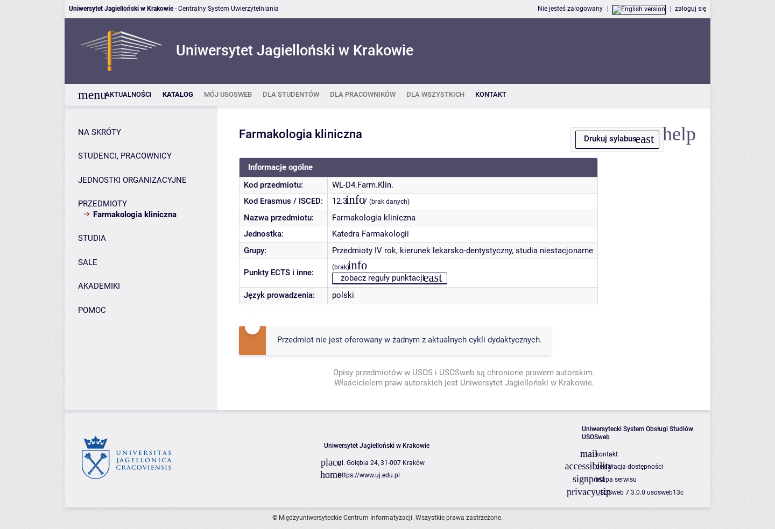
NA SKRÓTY (99, 132)
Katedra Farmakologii (370, 234)
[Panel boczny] (141, 258)
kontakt (607, 454)
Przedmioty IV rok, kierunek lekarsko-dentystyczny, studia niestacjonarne (462, 250)
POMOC (92, 310)
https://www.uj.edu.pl (369, 475)
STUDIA (92, 238)
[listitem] (128, 95)
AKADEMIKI (99, 286)
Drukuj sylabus (610, 139)
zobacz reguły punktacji (383, 278)
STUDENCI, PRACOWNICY (125, 156)
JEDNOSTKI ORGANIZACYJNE (132, 180)
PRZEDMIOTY (102, 204)
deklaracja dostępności (629, 466)
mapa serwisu (616, 479)
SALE (87, 262)
